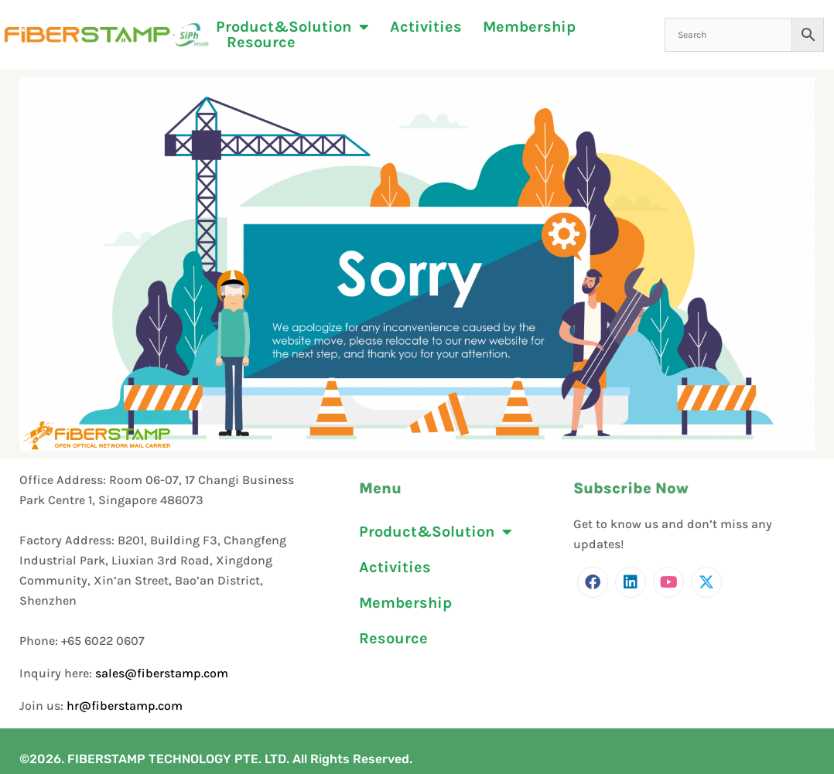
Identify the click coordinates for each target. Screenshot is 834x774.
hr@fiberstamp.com (125, 705)
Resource (261, 42)
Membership (529, 27)
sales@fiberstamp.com (161, 673)
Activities (426, 27)
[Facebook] (592, 582)
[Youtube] (668, 582)
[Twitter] (706, 582)
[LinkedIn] (630, 582)
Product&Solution (292, 27)
